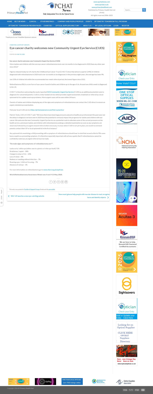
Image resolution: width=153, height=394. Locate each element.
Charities (48, 26)
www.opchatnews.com (102, 2)
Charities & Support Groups (20, 45)
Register (125, 25)
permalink (52, 189)
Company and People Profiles (70, 21)
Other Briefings (47, 21)
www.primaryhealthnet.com (102, 7)
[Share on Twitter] (54, 182)
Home (9, 21)
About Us (88, 26)
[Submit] (144, 10)
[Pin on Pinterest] (62, 182)
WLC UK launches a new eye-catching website (25, 196)
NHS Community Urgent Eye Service (60, 92)
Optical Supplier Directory (68, 26)
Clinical (33, 21)
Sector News (20, 21)
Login (115, 25)
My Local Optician (103, 25)
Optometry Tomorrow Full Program (110, 21)
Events (89, 21)
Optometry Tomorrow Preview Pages (24, 25)
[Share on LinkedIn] (66, 182)
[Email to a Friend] (58, 182)
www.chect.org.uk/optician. (53, 170)
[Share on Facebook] (50, 182)
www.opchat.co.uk (101, 4)
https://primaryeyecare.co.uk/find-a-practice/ (47, 110)
